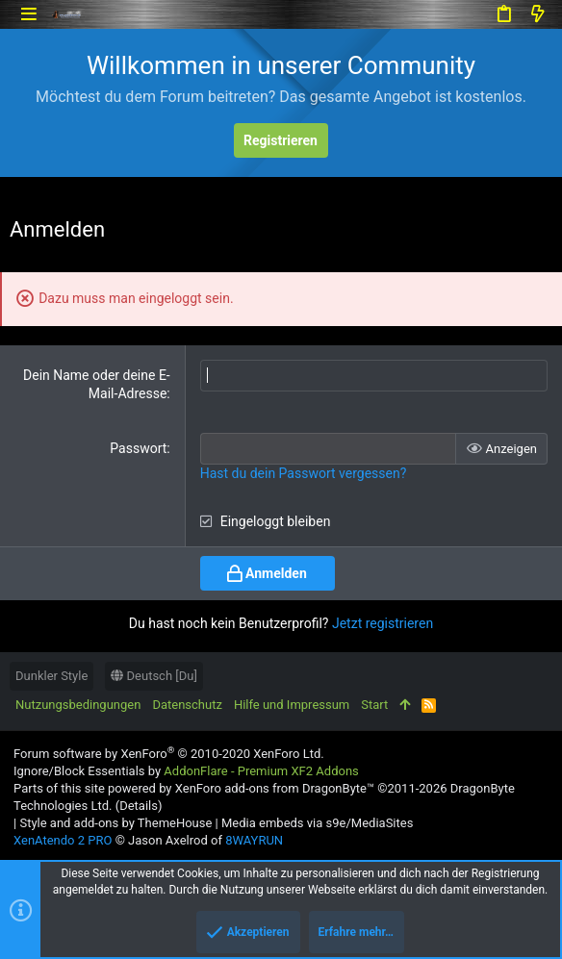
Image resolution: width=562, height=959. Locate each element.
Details (138, 805)
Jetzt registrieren (382, 623)
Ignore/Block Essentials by (186, 771)
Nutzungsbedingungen (77, 704)
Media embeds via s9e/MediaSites (317, 823)
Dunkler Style (51, 676)
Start (374, 704)
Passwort (138, 448)
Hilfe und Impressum (291, 704)
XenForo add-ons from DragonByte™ (274, 788)
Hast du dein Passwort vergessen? (303, 473)
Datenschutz (186, 704)
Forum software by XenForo (168, 753)
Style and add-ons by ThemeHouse (115, 823)
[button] (28, 14)
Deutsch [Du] (154, 676)
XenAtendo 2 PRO (62, 840)
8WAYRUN (254, 840)
